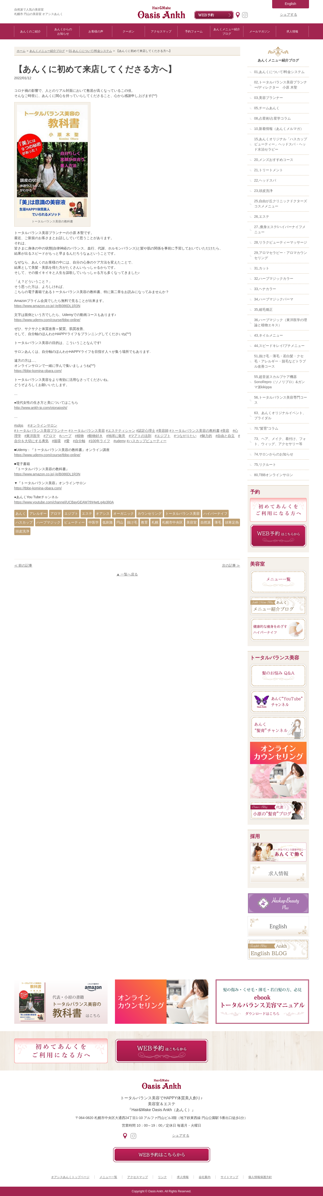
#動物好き (95, 436)
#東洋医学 (32, 436)
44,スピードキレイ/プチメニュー (279, 346)
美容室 (191, 522)
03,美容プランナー (268, 98)
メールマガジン (259, 31)
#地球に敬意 (115, 436)
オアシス (103, 513)
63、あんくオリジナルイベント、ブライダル (280, 415)
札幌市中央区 (172, 522)
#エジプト (162, 436)
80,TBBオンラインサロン (273, 475)
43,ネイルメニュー (268, 335)
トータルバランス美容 (182, 513)
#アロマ (49, 436)
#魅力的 (206, 436)
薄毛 (217, 522)
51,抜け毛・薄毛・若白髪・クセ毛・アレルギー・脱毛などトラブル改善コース (280, 361)
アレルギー (38, 513)
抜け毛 (132, 522)
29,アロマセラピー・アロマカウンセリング (280, 255)
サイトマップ (229, 1177)
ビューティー (74, 522)
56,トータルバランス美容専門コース (280, 399)
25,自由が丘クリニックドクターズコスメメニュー (280, 203)
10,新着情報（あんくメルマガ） (279, 129)
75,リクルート (265, 464)
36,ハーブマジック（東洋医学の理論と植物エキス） (280, 322)
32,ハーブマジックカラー (273, 278)
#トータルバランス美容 (87, 431)
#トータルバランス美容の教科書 (194, 431)
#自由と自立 (225, 436)
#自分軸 (79, 441)
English (290, 4)
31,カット (261, 268)
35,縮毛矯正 (263, 309)
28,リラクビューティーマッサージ (280, 242)
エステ (87, 513)
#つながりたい (185, 436)
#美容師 (162, 431)
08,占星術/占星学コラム (272, 118)
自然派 (205, 522)
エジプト (71, 513)
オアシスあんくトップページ (70, 1177)
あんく (20, 513)
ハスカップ (24, 522)
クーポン (128, 31)
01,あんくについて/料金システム (90, 51)
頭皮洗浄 (22, 531)
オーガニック (123, 513)
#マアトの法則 (140, 436)
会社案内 (205, 1177)
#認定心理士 (145, 431)
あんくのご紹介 (30, 31)
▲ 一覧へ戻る (127, 574)
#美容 (225, 431)
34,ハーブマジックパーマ (273, 299)
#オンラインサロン (42, 425)
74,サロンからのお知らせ (273, 454)
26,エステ (261, 216)
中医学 (93, 522)
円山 (119, 522)
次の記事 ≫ (231, 565)
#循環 (56, 441)
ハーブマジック (48, 522)
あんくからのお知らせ (63, 31)
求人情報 (292, 31)
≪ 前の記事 (23, 565)
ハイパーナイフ (215, 513)
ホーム (21, 51)
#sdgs (18, 425)
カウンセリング (150, 513)
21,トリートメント (268, 170)
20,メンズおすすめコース (273, 160)
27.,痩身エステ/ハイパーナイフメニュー (280, 229)
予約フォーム (194, 31)
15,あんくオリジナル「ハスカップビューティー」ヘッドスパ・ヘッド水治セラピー (280, 144)
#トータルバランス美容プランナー (41, 431)
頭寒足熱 (232, 522)
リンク (162, 1177)
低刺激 (107, 522)
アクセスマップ (161, 31)
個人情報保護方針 (260, 1177)
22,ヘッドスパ (265, 180)
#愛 (67, 441)
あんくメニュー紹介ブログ (226, 31)
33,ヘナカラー (265, 289)
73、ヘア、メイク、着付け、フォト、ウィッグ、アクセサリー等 (280, 441)
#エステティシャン (120, 431)
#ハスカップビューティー (147, 441)
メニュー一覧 (108, 1177)
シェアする (288, 14)
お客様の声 (95, 31)
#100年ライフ (99, 441)
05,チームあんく (267, 108)
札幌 (155, 522)
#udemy (119, 441)
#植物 (79, 436)
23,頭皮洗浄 (263, 191)
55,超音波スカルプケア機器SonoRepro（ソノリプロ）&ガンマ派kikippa (279, 382)
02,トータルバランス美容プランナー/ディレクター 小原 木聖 (280, 84)
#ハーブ (65, 436)
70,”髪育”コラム (266, 428)
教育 (144, 522)
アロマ (55, 513)
